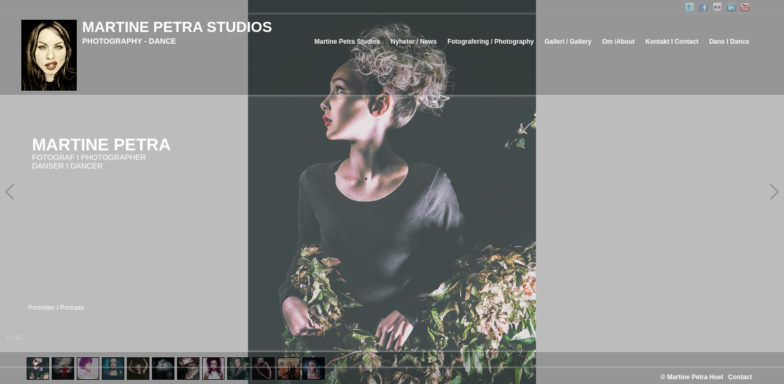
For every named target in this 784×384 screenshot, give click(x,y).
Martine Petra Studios (347, 41)
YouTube (745, 7)
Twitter (689, 7)
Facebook (703, 7)
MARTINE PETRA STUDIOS (177, 27)
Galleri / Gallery (568, 41)
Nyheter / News (414, 41)
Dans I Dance (729, 41)
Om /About (618, 41)
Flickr (717, 7)
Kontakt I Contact (671, 41)
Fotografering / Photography (490, 41)
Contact (740, 377)
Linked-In (731, 7)
